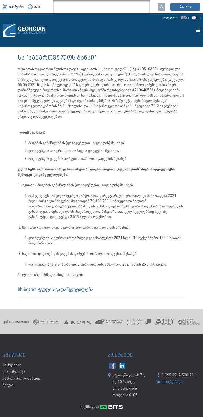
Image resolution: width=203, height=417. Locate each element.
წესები (8, 385)
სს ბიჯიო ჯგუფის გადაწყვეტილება (55, 289)
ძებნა (161, 7)
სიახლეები (12, 365)
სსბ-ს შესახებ (14, 372)
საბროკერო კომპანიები (23, 378)
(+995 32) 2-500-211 (179, 375)
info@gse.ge (172, 382)
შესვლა (185, 6)
